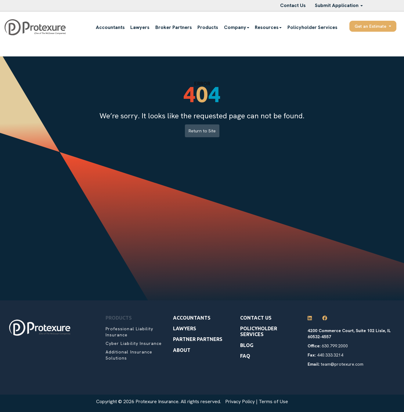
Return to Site (202, 131)
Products (207, 27)
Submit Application (339, 5)
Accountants (110, 27)
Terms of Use (273, 401)
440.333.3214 (330, 355)
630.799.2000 (335, 346)
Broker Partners (173, 27)
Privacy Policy (240, 401)
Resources (268, 27)
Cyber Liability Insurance (134, 343)
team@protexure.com (342, 364)
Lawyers (140, 27)
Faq (245, 356)
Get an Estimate (373, 26)
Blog (246, 345)
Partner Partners (197, 339)
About (181, 350)
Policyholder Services (312, 27)
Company (236, 27)
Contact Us (293, 5)
